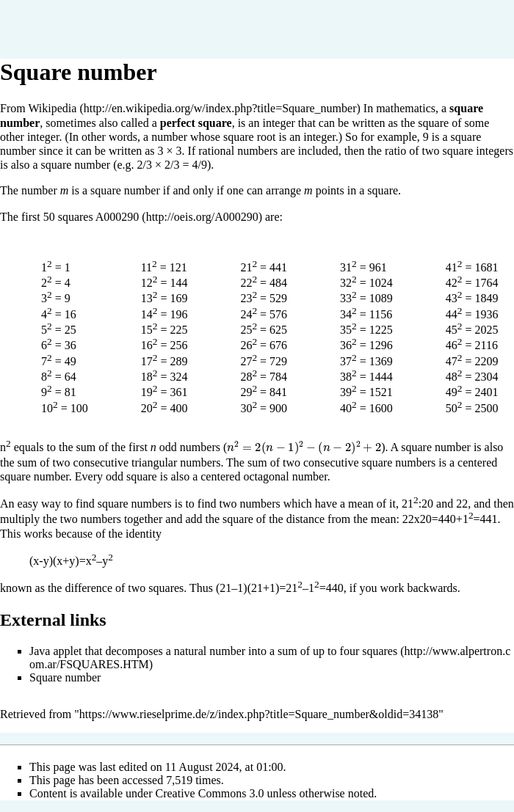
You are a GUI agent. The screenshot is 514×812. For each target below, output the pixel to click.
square (433, 123)
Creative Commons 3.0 (210, 793)
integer (278, 123)
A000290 (117, 217)
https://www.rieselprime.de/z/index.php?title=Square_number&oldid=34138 (258, 714)
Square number (65, 677)
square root (249, 137)
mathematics (405, 108)
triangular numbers (175, 462)
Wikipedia (52, 108)
